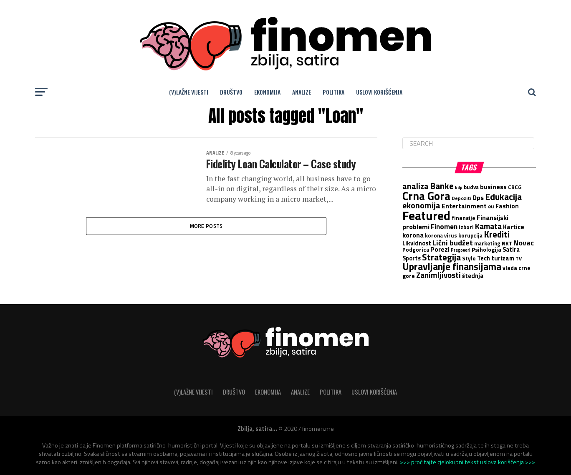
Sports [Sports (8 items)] (411, 258)
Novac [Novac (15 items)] (523, 242)
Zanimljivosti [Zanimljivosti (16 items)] (438, 275)
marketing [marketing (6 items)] (487, 243)
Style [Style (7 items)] (469, 258)
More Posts (206, 227)
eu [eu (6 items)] (491, 206)
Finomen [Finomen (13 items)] (444, 226)
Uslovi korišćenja (379, 92)
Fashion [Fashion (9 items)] (507, 206)
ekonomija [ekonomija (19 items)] (421, 205)
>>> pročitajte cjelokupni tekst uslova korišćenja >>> (467, 462)
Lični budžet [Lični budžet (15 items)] (452, 242)
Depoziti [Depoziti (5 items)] (461, 198)
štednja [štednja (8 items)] (472, 275)
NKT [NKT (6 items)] (507, 243)
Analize (301, 92)
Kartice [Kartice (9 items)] (513, 227)
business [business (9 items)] (493, 187)
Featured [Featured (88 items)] (426, 215)
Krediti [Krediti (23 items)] (497, 234)
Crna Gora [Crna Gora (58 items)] (426, 196)
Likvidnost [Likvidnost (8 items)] (416, 243)
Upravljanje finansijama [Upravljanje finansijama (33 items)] (451, 266)
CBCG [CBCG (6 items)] (514, 187)
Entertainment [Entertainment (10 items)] (464, 206)
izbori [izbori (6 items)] (466, 227)
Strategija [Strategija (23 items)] (441, 257)
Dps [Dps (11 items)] (478, 197)
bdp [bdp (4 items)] (458, 187)
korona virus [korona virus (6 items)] (441, 235)
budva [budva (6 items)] (471, 187)
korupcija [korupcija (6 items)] (470, 235)
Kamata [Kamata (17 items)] (488, 226)
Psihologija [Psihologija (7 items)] (486, 249)
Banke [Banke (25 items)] (442, 185)
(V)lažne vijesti (188, 92)
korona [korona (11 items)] (413, 235)
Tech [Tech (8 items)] (483, 258)
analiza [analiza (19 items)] (415, 186)
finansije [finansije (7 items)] (463, 218)
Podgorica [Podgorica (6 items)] (415, 249)
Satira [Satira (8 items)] (511, 249)
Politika (333, 92)
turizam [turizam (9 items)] (502, 258)
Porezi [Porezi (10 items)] (440, 249)
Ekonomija (267, 92)
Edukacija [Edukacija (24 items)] (503, 196)
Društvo (231, 92)
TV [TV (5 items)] (518, 258)
